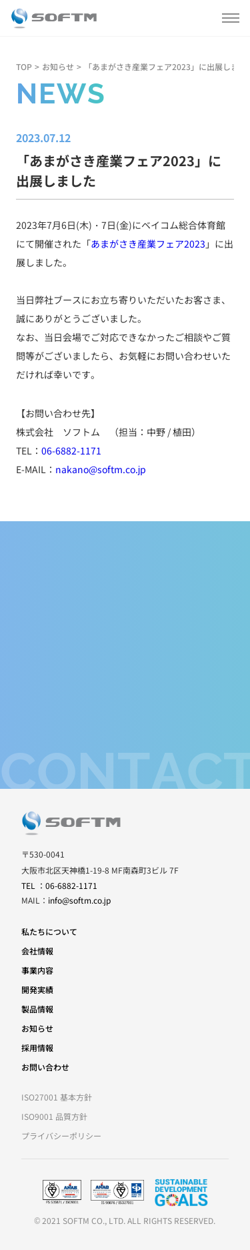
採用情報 (37, 1047)
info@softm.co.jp (79, 900)
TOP (24, 66)
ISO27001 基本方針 (56, 1097)
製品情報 (37, 1008)
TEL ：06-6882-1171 (59, 885)
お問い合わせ (45, 1066)
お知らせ (58, 66)
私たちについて (49, 931)
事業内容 (37, 970)
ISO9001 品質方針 (54, 1116)
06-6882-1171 (71, 450)
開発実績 (37, 989)
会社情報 (37, 950)
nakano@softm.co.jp (100, 469)
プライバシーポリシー (61, 1135)
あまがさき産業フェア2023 (148, 243)
